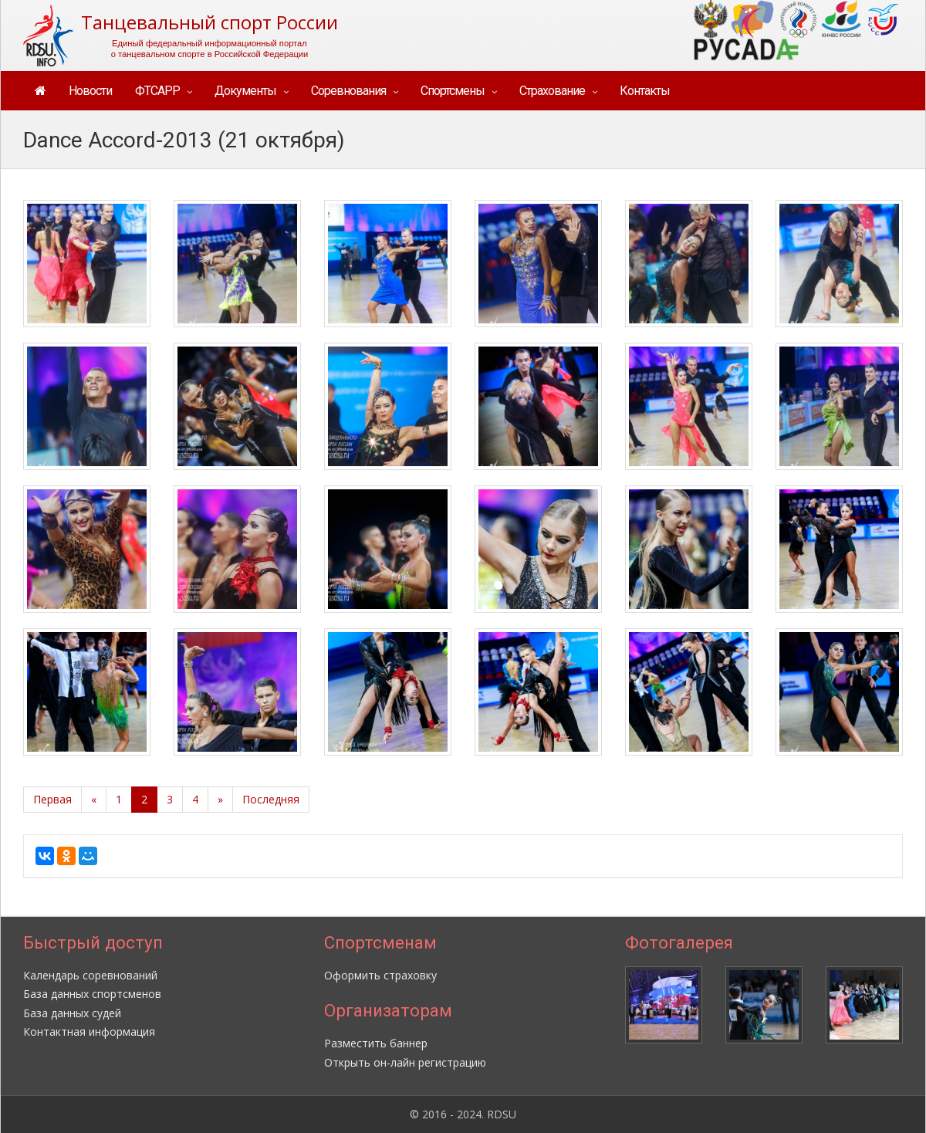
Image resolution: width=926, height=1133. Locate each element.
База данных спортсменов (92, 993)
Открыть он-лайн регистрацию (405, 1062)
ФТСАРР (157, 90)
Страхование (552, 90)
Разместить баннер (376, 1043)
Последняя (270, 799)
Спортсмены (453, 90)
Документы (245, 90)
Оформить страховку (380, 975)
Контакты (645, 90)
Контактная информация (89, 1031)
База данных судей (72, 1013)
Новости (90, 90)
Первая (52, 799)
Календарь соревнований (90, 975)
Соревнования (348, 90)
